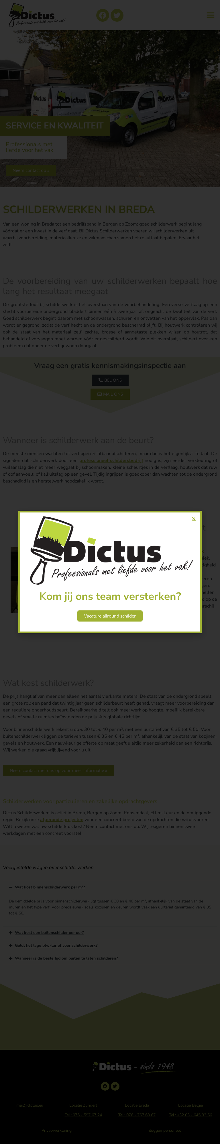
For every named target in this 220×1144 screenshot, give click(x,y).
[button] (194, 518)
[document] (110, 572)
